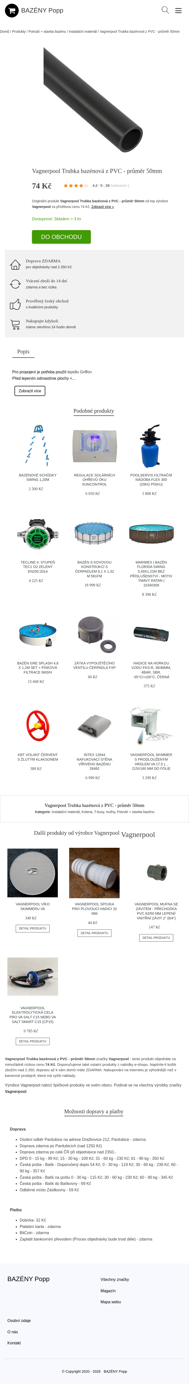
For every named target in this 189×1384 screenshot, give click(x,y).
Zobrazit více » (102, 207)
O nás (12, 1332)
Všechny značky (115, 1279)
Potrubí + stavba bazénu (47, 31)
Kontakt (14, 1343)
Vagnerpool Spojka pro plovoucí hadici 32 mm (94, 908)
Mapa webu (111, 1302)
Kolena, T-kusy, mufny (98, 812)
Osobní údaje (19, 1321)
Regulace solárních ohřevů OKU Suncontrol (94, 479)
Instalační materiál (83, 31)
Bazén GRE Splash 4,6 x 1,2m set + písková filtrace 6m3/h (38, 667)
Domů (4, 31)
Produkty (19, 31)
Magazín (108, 1291)
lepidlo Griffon (79, 372)
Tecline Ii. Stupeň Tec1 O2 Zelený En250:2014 (38, 566)
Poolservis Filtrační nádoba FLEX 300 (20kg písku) (151, 479)
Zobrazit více (30, 391)
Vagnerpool (41, 207)
